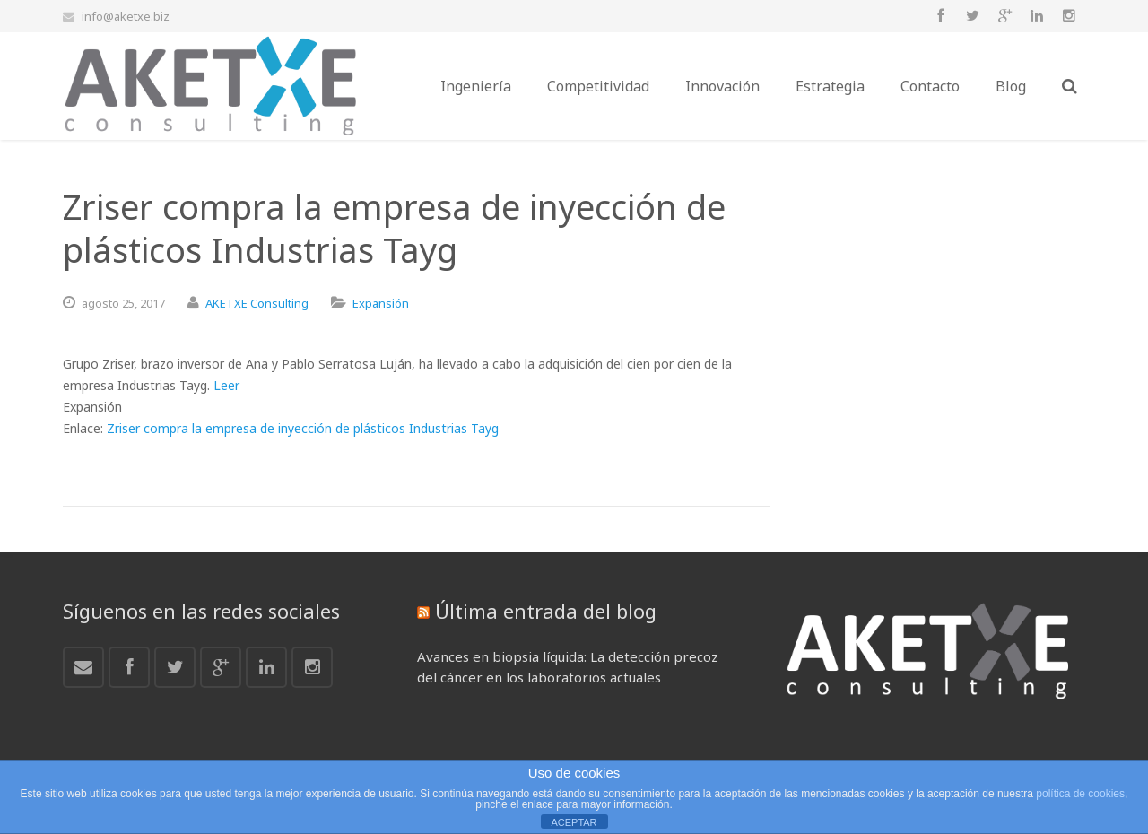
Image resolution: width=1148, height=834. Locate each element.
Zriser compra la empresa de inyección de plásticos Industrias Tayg (303, 428)
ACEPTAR (573, 822)
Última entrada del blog (546, 610)
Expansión (380, 303)
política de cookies (1080, 793)
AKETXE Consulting (257, 303)
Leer (226, 385)
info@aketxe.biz (126, 16)
